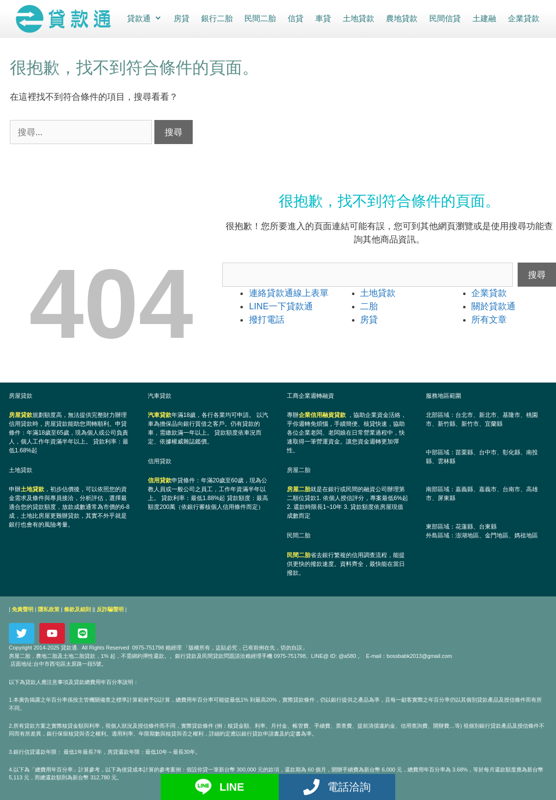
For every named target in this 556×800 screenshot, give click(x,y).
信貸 (295, 18)
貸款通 (146, 18)
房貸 (181, 18)
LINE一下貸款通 (281, 306)
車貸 (322, 18)
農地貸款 (401, 18)
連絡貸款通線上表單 (288, 292)
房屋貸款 (20, 414)
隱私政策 (48, 609)
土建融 (484, 18)
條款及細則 (77, 609)
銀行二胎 (216, 18)
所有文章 (489, 319)
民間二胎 (259, 18)
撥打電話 (266, 319)
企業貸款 (523, 18)
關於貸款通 (493, 306)
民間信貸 (444, 18)
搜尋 (537, 274)
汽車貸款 (160, 414)
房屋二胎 (299, 489)
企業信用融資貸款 (322, 414)
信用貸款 (160, 480)
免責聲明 (22, 609)
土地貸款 (358, 18)
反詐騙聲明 (110, 609)
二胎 (369, 306)
